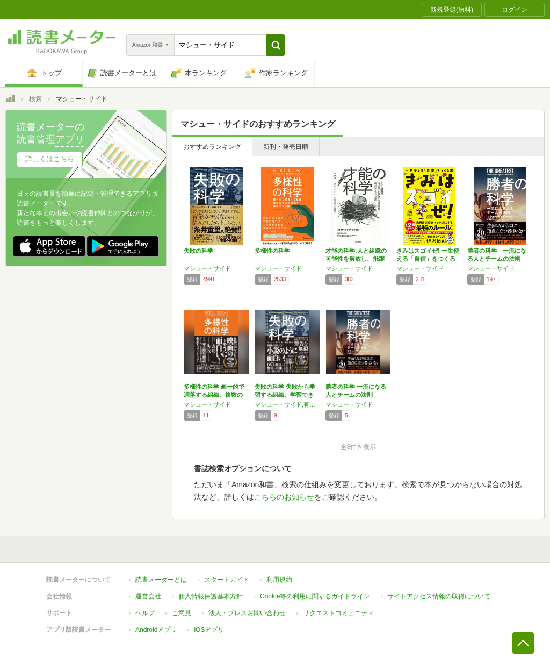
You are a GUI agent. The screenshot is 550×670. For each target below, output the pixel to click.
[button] (275, 45)
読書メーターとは (161, 579)
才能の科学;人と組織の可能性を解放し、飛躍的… (356, 258)
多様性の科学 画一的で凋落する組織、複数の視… (214, 394)
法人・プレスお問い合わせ (247, 613)
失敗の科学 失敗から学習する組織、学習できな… (285, 394)
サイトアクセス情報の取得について (438, 596)
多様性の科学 (272, 250)
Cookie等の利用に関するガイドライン (315, 596)
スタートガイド (226, 579)
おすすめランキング (212, 147)
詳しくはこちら (49, 159)
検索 (35, 99)
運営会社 (148, 596)
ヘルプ (145, 613)
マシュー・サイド (207, 268)
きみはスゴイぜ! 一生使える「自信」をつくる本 (427, 258)
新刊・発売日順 (285, 147)
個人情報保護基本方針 (210, 596)
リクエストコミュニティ (338, 613)
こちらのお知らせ (284, 497)
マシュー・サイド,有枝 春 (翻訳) (287, 404)
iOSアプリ (209, 629)
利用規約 (279, 579)
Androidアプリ (156, 629)
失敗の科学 (198, 250)
